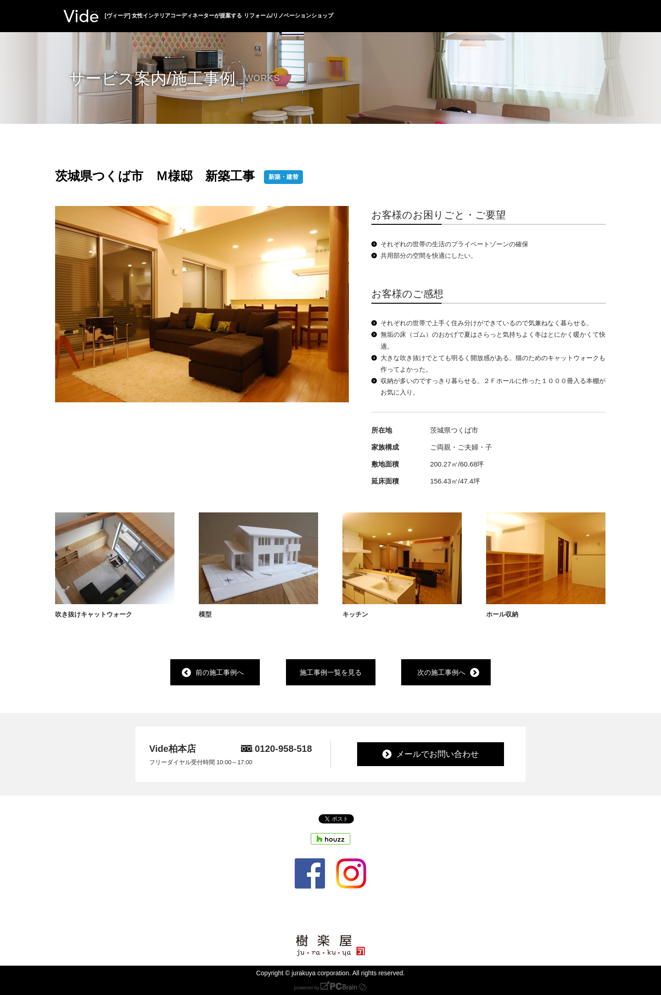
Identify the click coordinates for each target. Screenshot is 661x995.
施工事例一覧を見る (331, 673)
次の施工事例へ (441, 673)
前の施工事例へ (220, 673)
